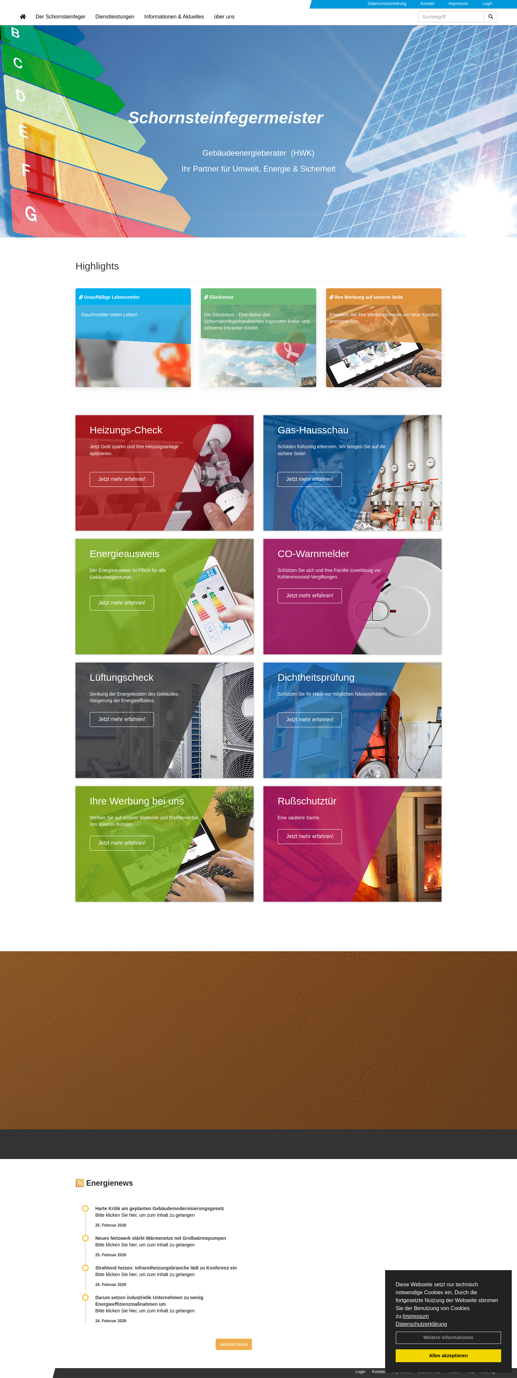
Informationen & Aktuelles (174, 25)
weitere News (234, 1344)
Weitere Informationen (448, 1337)
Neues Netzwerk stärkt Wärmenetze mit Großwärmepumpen (160, 1238)
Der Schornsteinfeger (60, 25)
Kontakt (427, 3)
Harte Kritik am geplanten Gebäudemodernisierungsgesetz (159, 1208)
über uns (224, 25)
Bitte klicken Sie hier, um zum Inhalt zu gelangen (145, 1215)
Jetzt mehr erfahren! (121, 479)
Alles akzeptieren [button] (448, 1355)
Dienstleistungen (114, 25)
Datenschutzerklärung (421, 1324)
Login (487, 3)
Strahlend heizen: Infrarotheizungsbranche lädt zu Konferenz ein (166, 1267)
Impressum (416, 1316)
